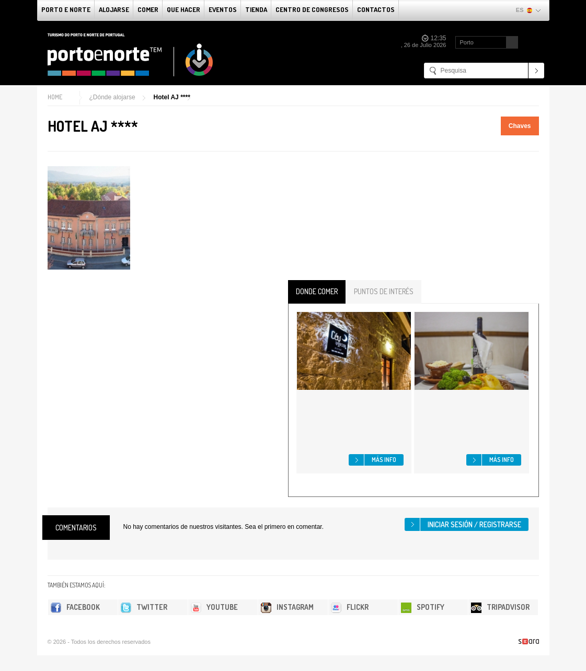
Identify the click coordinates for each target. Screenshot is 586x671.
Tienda (256, 9)
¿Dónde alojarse (112, 97)
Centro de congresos (312, 9)
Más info (384, 460)
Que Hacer (183, 9)
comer (147, 9)
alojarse (114, 9)
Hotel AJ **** (172, 97)
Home (55, 97)
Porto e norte (65, 9)
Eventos (223, 9)
